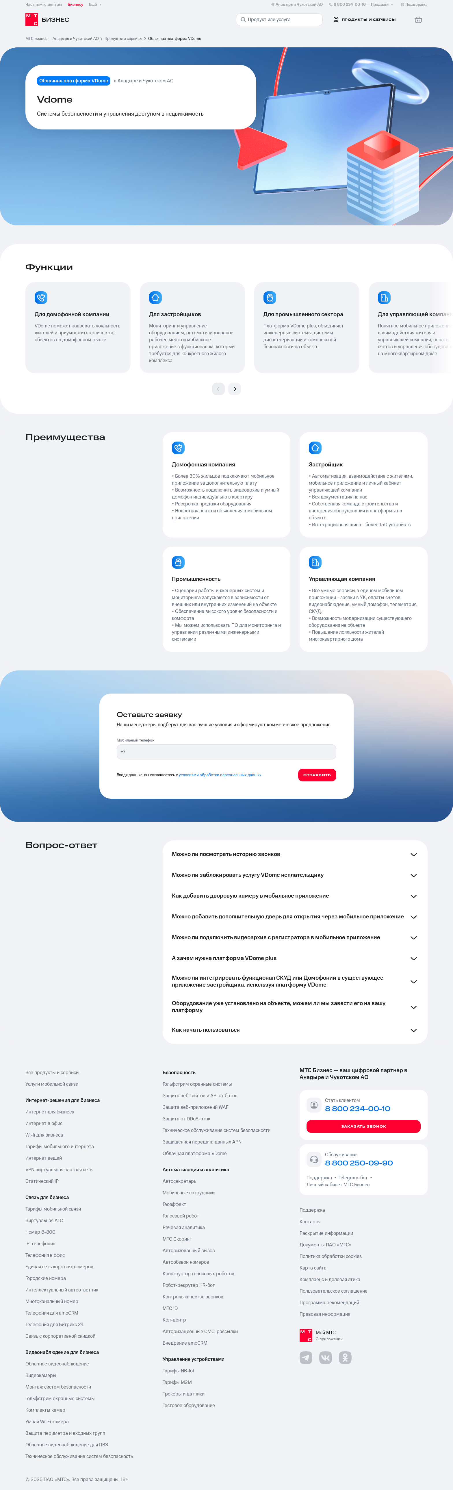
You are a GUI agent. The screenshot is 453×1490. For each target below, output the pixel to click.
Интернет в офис (43, 1123)
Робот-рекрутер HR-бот (189, 1285)
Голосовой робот (181, 1216)
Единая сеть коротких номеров (59, 1266)
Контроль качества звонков (193, 1296)
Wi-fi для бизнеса (44, 1135)
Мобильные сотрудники (189, 1192)
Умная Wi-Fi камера (47, 1421)
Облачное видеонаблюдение (57, 1364)
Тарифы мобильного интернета (59, 1146)
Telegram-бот (353, 1177)
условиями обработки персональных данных (220, 775)
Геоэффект (174, 1204)
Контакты (310, 1221)
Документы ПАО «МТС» (326, 1244)
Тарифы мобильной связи (53, 1209)
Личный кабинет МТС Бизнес (338, 1184)
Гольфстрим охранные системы (60, 1398)
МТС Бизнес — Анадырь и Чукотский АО (62, 39)
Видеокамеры (40, 1375)
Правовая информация (325, 1314)
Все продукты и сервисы (52, 1072)
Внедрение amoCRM (185, 1343)
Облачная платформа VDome (195, 1153)
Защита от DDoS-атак (186, 1118)
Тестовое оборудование (189, 1405)
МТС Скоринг (177, 1239)
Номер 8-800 (40, 1232)
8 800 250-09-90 (359, 1163)
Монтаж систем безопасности (58, 1387)
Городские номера (45, 1278)
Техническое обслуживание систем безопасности (216, 1130)
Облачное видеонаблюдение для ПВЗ (66, 1444)
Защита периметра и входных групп (65, 1433)
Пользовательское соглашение (333, 1291)
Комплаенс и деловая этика (330, 1279)
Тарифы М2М (177, 1382)
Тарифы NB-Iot (178, 1370)
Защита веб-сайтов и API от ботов (200, 1095)
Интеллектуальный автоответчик (61, 1290)
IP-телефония (40, 1243)
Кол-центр (174, 1320)
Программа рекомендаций (329, 1302)
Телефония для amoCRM (51, 1313)
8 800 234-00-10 (361, 5)
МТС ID (170, 1308)
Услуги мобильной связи (51, 1084)
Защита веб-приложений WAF (196, 1107)
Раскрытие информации (326, 1233)
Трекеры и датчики (184, 1394)
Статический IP (42, 1181)
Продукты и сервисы (123, 39)
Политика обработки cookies (331, 1256)
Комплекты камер (45, 1410)
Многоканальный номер (51, 1301)
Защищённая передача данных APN (202, 1142)
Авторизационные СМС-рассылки (200, 1331)
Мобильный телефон (136, 740)
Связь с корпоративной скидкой (60, 1336)
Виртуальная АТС (44, 1220)
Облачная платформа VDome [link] (174, 39)
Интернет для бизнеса (49, 1112)
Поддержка (320, 1177)
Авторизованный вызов (189, 1250)
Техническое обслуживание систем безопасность (79, 1456)
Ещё (96, 5)
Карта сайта (313, 1268)
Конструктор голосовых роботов (198, 1273)
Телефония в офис (45, 1255)
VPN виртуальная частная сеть (58, 1169)
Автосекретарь (179, 1181)
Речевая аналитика (184, 1227)
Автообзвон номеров (186, 1262)
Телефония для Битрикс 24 (54, 1324)
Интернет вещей (43, 1158)
